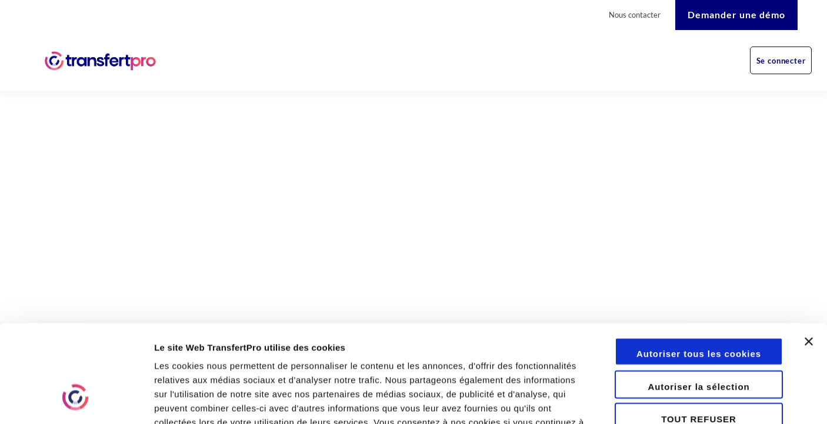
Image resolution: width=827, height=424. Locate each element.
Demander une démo (736, 14)
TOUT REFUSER (698, 335)
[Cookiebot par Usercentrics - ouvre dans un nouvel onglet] (76, 401)
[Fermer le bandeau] (809, 268)
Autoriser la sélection (698, 303)
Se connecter (781, 60)
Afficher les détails (648, 401)
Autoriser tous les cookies (698, 270)
